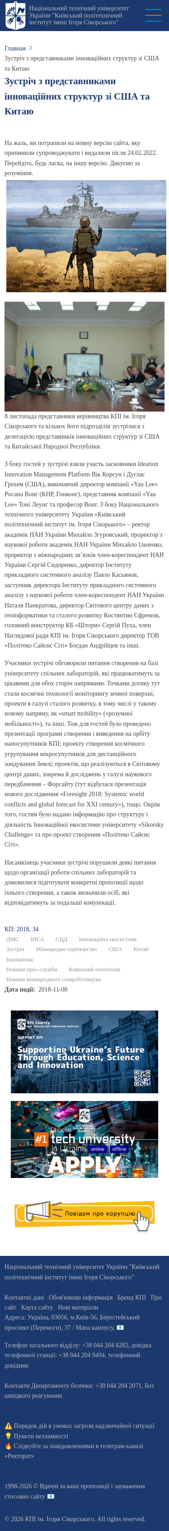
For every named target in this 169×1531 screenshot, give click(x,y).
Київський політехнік (95, 969)
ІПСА (37, 939)
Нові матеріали (78, 1307)
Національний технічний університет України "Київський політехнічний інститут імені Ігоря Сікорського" (79, 15)
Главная (15, 48)
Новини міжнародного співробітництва (53, 979)
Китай (140, 949)
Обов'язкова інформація (81, 1297)
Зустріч (15, 949)
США (115, 949)
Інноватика (19, 959)
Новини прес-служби (31, 969)
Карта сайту (37, 1307)
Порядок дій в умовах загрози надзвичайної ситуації (84, 1425)
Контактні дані (24, 1297)
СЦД (61, 939)
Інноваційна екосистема (108, 939)
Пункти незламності (41, 1436)
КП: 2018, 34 (22, 929)
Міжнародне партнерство (66, 949)
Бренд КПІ (132, 1297)
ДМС (12, 939)
